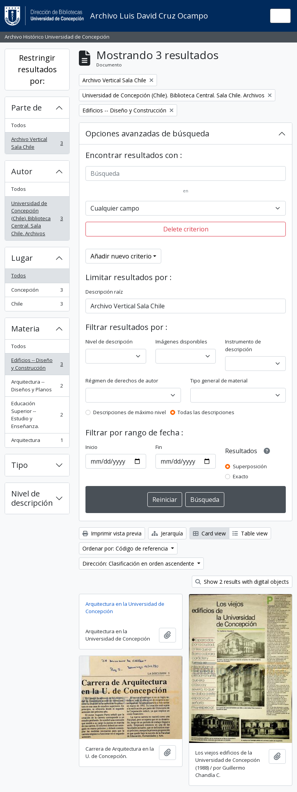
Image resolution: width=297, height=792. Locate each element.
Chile (37, 305)
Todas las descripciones (206, 412)
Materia (25, 328)
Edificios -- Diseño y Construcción (37, 364)
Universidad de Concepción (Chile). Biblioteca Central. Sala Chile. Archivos (37, 218)
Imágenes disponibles (181, 341)
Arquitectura (37, 442)
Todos (18, 125)
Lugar (22, 258)
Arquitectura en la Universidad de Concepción (124, 607)
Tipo (19, 465)
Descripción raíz (104, 291)
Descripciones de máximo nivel (129, 412)
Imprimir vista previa (112, 533)
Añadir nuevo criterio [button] (121, 256)
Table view (250, 533)
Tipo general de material (219, 380)
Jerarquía (167, 533)
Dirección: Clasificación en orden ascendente (139, 563)
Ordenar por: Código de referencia (125, 548)
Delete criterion (185, 229)
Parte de (26, 107)
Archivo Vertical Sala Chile (37, 143)
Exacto (240, 476)
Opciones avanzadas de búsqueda (147, 133)
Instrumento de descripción (243, 345)
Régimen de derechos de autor (121, 380)
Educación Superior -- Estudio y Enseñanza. (37, 415)
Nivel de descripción (32, 498)
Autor (21, 171)
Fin (158, 447)
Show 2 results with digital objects (242, 581)
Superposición (250, 466)
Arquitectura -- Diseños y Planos (37, 385)
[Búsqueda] (185, 173)
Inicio (91, 447)
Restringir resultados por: (37, 69)
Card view (209, 533)
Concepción (37, 291)
